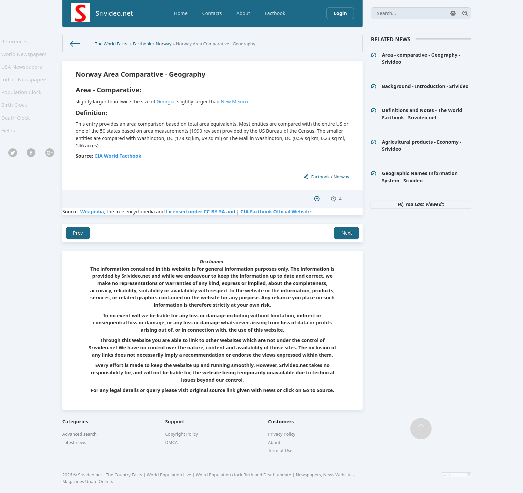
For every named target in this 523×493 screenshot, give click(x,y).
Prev (78, 233)
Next (346, 233)
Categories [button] (75, 421)
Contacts (212, 13)
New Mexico (234, 101)
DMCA (171, 442)
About (243, 13)
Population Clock (22, 101)
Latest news (74, 442)
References (15, 42)
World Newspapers (24, 57)
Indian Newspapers (25, 86)
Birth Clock (15, 115)
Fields (9, 145)
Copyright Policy (181, 434)
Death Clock (16, 130)
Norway (163, 44)
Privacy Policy (282, 434)
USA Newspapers (22, 71)
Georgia (165, 101)
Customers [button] (281, 421)
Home (181, 13)
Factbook (275, 13)
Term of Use (280, 450)
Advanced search (79, 434)
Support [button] (174, 421)
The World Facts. (111, 44)
